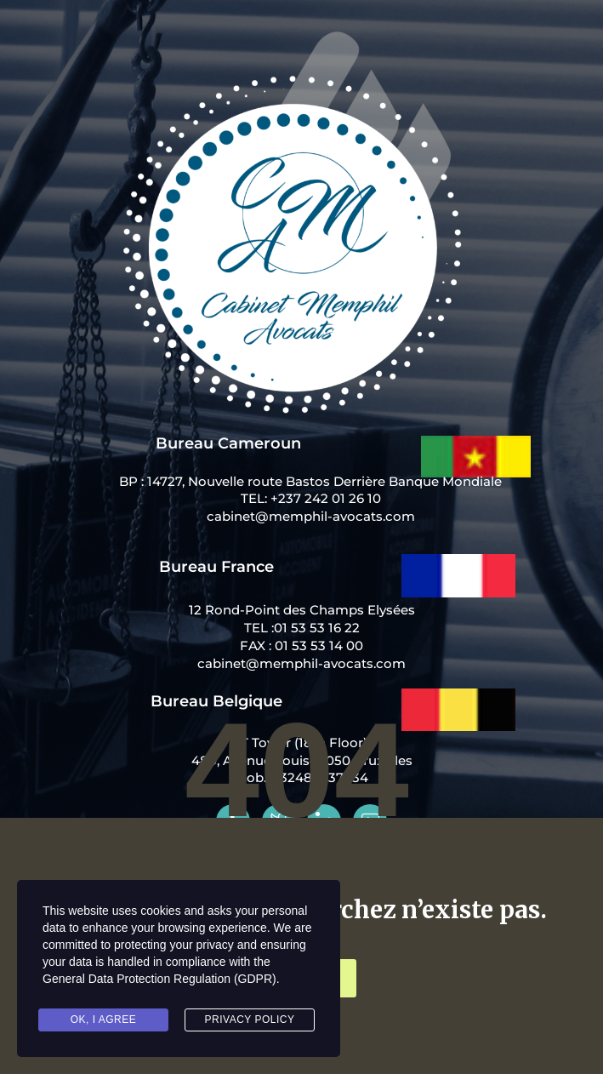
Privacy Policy (250, 1019)
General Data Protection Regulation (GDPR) (159, 978)
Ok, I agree (104, 1019)
